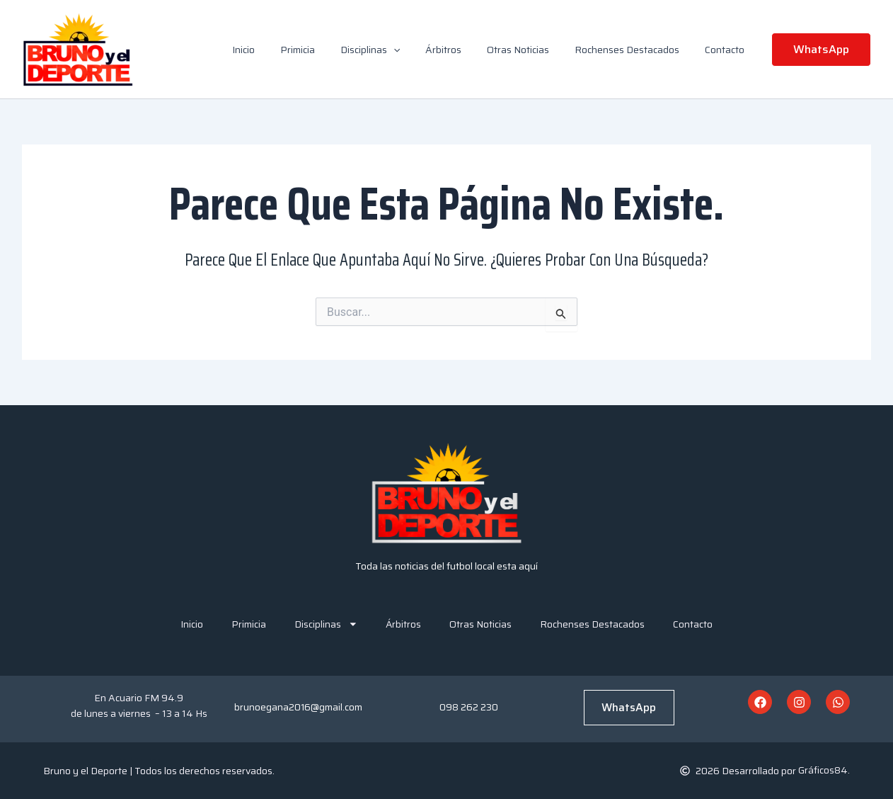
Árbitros (463, 49)
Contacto (727, 49)
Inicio (280, 49)
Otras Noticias (532, 49)
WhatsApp (629, 708)
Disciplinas (395, 49)
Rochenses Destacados (635, 49)
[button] (419, 49)
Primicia (328, 49)
